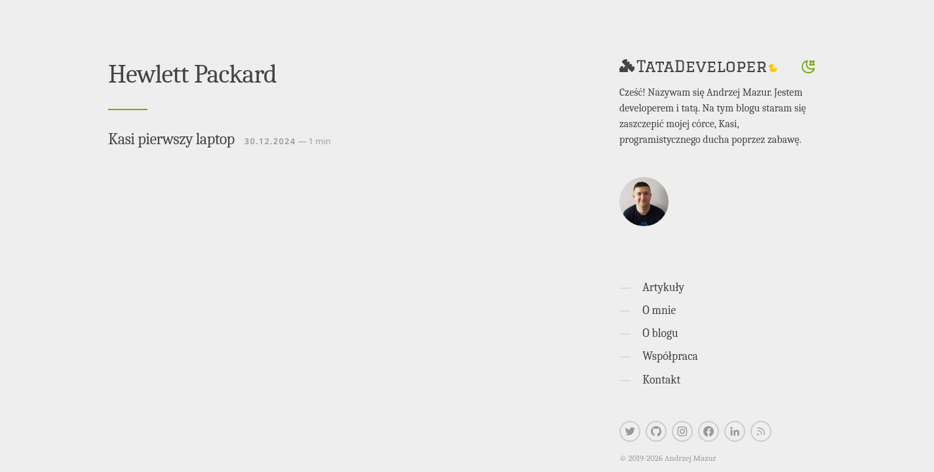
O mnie (659, 310)
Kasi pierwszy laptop (171, 139)
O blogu (660, 333)
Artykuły (663, 287)
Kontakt (661, 379)
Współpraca (670, 356)
